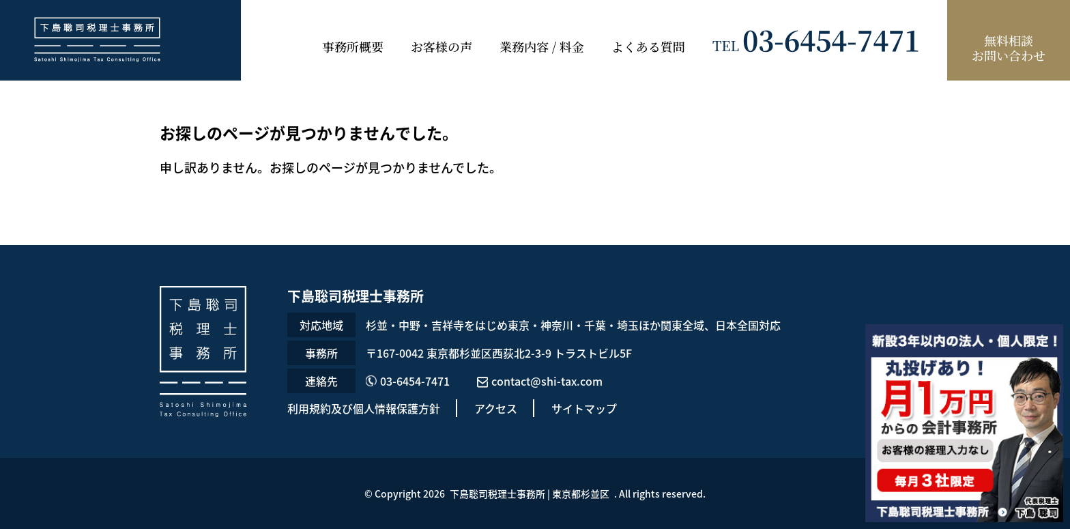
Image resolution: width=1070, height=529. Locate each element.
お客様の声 (441, 46)
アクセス (495, 408)
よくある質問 (648, 46)
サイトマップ (584, 408)
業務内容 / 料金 (542, 46)
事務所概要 (353, 46)
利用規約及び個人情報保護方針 (363, 408)
